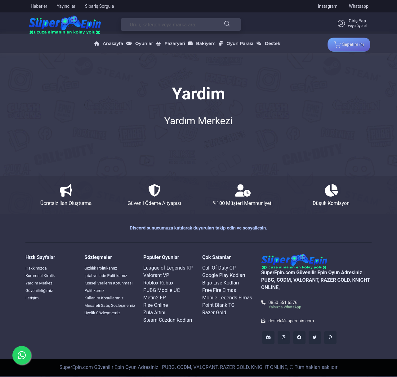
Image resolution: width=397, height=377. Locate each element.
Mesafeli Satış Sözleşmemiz (100, 316)
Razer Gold (214, 313)
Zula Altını (154, 313)
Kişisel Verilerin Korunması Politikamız (109, 294)
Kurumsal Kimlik (43, 275)
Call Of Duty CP (219, 268)
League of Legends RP (168, 268)
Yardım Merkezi (42, 283)
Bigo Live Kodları (220, 283)
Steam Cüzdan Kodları (167, 320)
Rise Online (155, 305)
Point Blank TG (218, 305)
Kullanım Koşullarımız (108, 305)
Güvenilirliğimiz (42, 290)
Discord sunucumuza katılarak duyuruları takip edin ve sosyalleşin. (198, 228)
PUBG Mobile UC (161, 290)
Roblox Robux (158, 283)
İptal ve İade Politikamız (97, 279)
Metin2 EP (154, 298)
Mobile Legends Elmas (227, 298)
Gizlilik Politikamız (104, 268)
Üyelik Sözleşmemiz (106, 327)
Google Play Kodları (223, 275)
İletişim (33, 298)
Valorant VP (156, 275)
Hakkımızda (38, 268)
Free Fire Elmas (219, 290)
